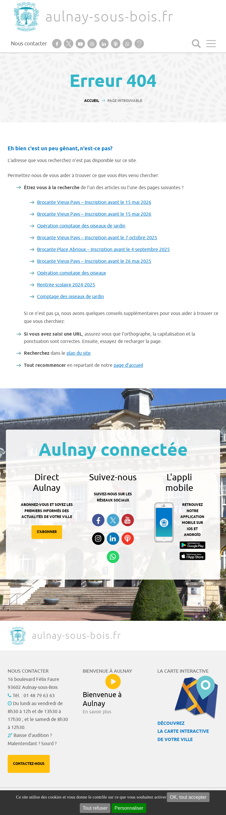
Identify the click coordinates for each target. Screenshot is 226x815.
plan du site (79, 353)
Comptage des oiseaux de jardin (70, 297)
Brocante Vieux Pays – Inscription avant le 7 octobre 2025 (97, 238)
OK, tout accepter (188, 797)
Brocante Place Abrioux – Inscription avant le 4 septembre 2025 (103, 250)
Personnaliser (128, 808)
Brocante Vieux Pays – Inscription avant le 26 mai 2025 (94, 261)
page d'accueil (128, 365)
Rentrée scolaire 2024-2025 (66, 285)
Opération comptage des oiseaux (71, 273)
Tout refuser (95, 808)
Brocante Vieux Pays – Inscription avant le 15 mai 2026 (94, 202)
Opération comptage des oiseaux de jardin (81, 226)
